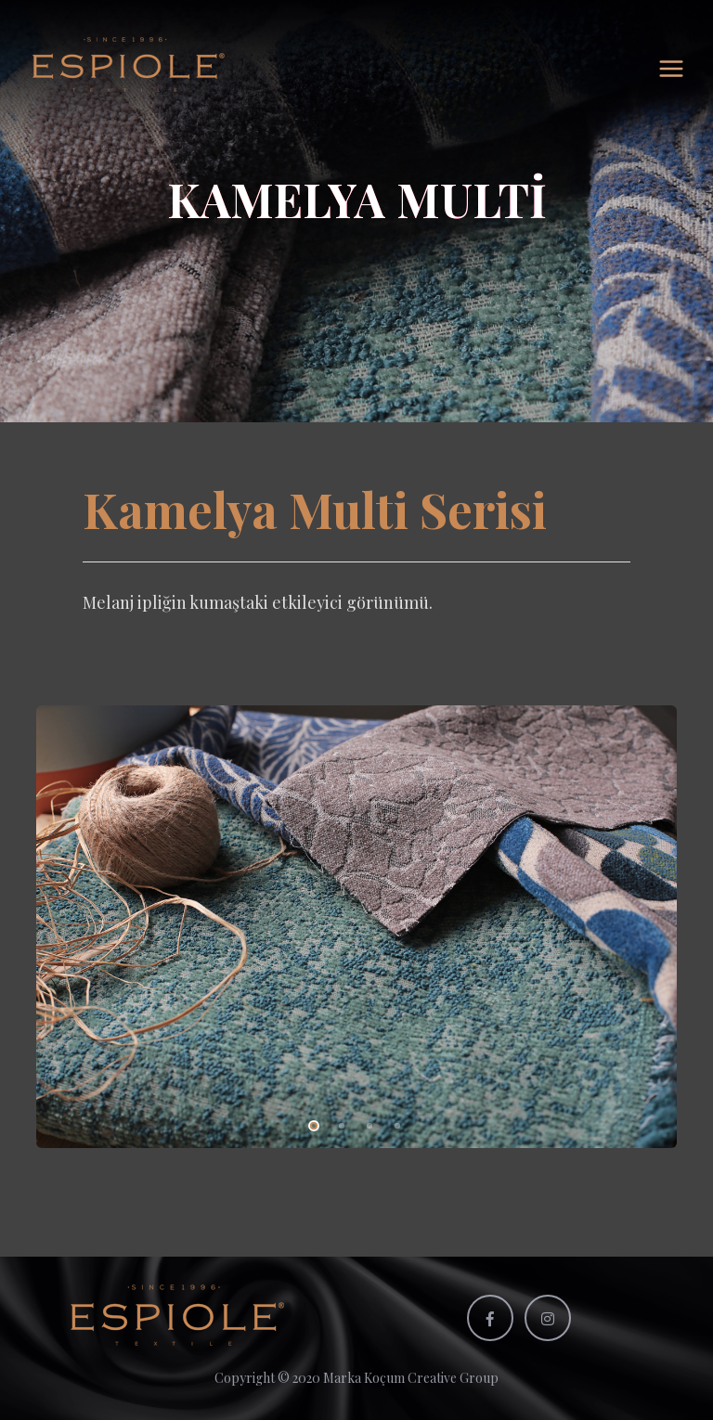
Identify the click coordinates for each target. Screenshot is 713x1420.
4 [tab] (393, 1123)
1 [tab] (310, 1123)
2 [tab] (338, 1123)
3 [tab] (365, 1123)
